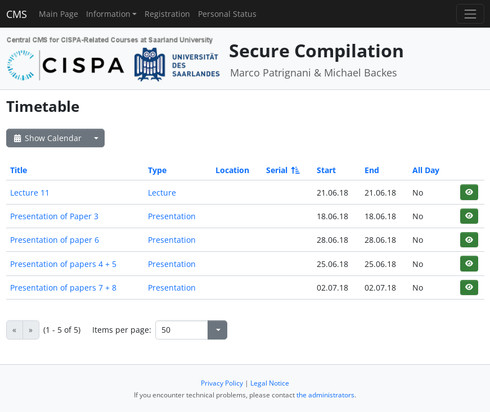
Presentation (172, 216)
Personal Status (227, 13)
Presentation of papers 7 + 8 (63, 287)
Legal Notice (269, 383)
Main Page (58, 13)
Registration (167, 13)
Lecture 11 (30, 192)
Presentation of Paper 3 (54, 216)
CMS (16, 14)
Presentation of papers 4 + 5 (63, 264)
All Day (425, 170)
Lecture (162, 192)
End (372, 170)
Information (108, 13)
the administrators (325, 395)
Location (232, 170)
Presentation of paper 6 (54, 239)
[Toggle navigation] (470, 14)
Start (326, 170)
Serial (282, 170)
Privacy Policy (222, 383)
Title (18, 170)
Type (157, 170)
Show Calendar (47, 138)
